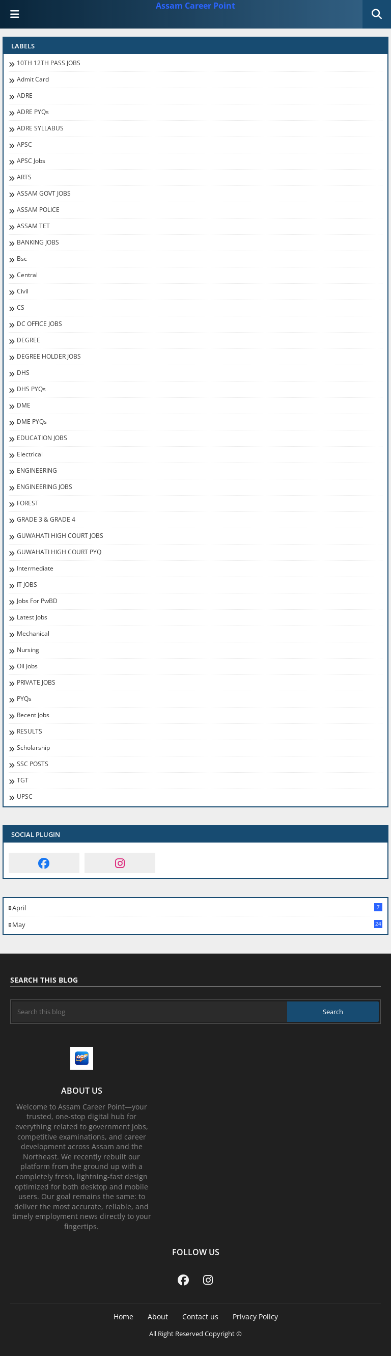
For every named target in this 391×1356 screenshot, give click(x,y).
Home (123, 1316)
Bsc (22, 259)
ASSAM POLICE (38, 210)
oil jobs (27, 666)
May (197, 924)
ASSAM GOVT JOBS (44, 193)
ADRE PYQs (33, 112)
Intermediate (35, 568)
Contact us (200, 1316)
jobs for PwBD (37, 601)
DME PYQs (32, 422)
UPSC (25, 797)
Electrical (30, 454)
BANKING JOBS (38, 242)
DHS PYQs (31, 389)
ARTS (24, 177)
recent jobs (33, 715)
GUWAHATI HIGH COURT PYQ (59, 552)
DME (24, 405)
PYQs (24, 699)
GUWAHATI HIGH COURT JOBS (60, 536)
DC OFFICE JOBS (39, 324)
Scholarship (33, 748)
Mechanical (33, 634)
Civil (23, 291)
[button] (376, 14)
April (197, 907)
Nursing (28, 650)
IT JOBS (27, 585)
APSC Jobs (31, 161)
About (158, 1316)
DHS (23, 373)
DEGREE (28, 340)
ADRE (25, 96)
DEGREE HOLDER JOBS (49, 356)
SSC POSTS (32, 764)
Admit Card (33, 79)
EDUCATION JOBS (42, 438)
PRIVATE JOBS (36, 683)
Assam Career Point (195, 5)
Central (27, 275)
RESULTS (29, 731)
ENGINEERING (37, 471)
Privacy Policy (255, 1316)
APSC (24, 145)
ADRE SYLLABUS (40, 128)
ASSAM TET (33, 226)
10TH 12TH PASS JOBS (48, 63)
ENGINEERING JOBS (44, 487)
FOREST (28, 503)
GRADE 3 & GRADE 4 (46, 520)
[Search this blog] (149, 1011)
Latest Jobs (32, 617)
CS (20, 308)
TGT (23, 780)
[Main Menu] (15, 14)
